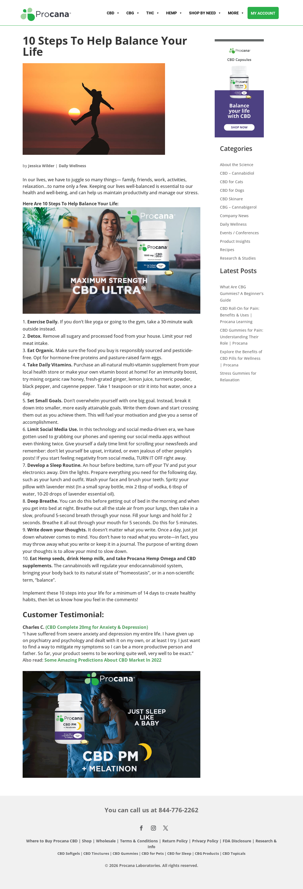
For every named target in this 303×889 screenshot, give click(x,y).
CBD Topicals (233, 853)
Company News (234, 215)
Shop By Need (205, 13)
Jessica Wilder (41, 165)
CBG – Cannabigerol (238, 207)
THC (153, 13)
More (236, 13)
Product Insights (235, 241)
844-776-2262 (178, 810)
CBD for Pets (153, 853)
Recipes (227, 249)
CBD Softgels (68, 853)
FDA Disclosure (237, 840)
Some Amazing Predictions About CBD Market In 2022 (102, 660)
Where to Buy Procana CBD (52, 840)
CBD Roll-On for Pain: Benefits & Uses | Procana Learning (239, 315)
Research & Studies (238, 258)
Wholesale (106, 840)
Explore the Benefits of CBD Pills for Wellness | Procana (241, 358)
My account (263, 13)
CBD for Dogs (232, 190)
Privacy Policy (205, 840)
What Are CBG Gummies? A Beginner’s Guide (242, 293)
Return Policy (175, 840)
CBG (133, 13)
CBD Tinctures (96, 853)
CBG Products (207, 853)
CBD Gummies (125, 853)
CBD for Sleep (179, 853)
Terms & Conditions (139, 840)
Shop (87, 840)
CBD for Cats (231, 181)
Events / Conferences (239, 232)
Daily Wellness (72, 165)
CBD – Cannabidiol (237, 173)
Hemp (174, 13)
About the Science (236, 164)
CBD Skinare (231, 198)
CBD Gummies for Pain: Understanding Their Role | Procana (241, 337)
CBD (113, 13)
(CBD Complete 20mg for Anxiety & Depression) (97, 627)
